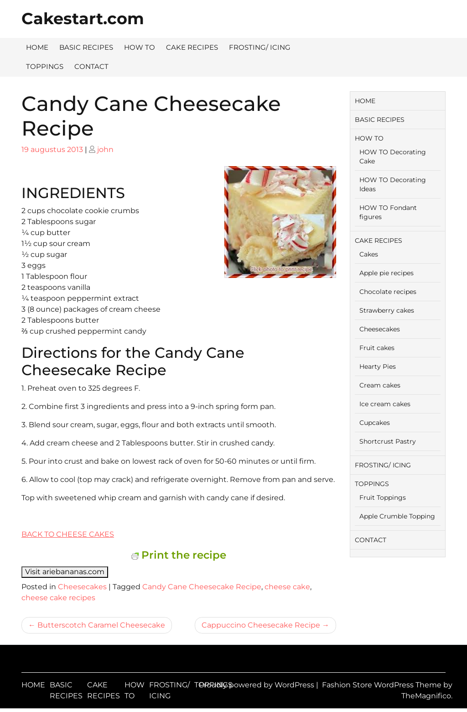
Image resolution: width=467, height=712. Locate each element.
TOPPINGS (44, 66)
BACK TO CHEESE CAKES (67, 534)
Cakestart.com (82, 18)
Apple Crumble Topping (397, 516)
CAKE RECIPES (192, 47)
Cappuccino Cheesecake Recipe (261, 625)
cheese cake (287, 586)
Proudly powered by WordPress (257, 685)
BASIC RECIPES (86, 47)
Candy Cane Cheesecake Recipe (201, 586)
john (105, 149)
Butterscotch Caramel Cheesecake (101, 625)
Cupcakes (374, 423)
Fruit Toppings (382, 497)
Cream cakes (379, 385)
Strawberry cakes (386, 310)
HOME (37, 47)
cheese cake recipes (58, 597)
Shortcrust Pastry (387, 441)
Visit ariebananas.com (64, 571)
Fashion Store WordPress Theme (382, 685)
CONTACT (91, 66)
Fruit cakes (376, 348)
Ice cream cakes (384, 404)
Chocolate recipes (387, 292)
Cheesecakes (82, 586)
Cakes (368, 254)
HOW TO (139, 47)
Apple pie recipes (386, 273)
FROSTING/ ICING (260, 47)
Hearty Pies (377, 366)
